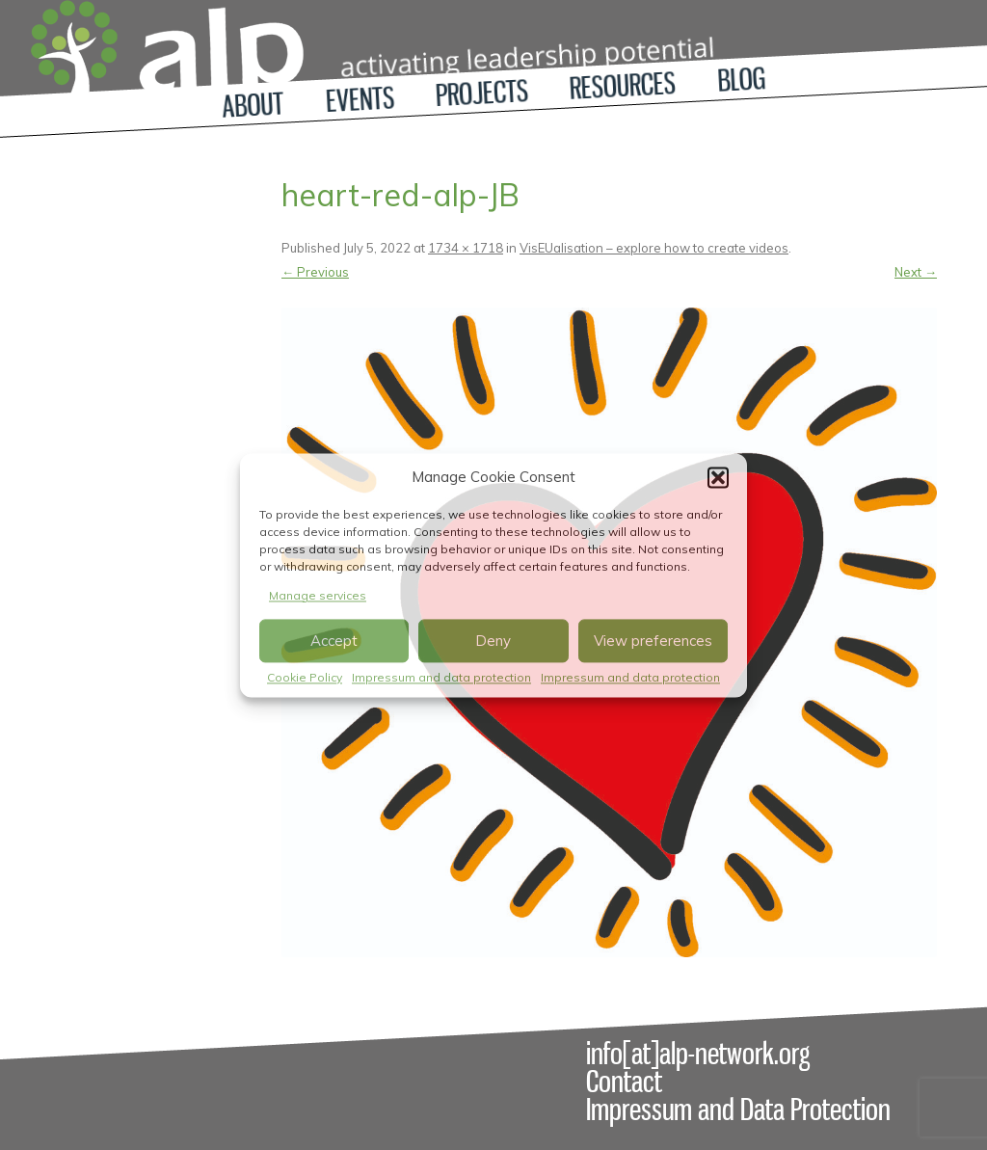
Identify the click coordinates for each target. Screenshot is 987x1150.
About (253, 104)
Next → (915, 272)
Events (360, 99)
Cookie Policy (304, 678)
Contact (624, 1081)
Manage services (317, 595)
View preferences (653, 640)
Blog (741, 79)
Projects (482, 93)
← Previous (315, 272)
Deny (493, 640)
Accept (334, 640)
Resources (623, 86)
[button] (718, 477)
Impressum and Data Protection (738, 1109)
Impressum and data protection (441, 678)
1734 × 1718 (465, 247)
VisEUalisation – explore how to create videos (654, 247)
